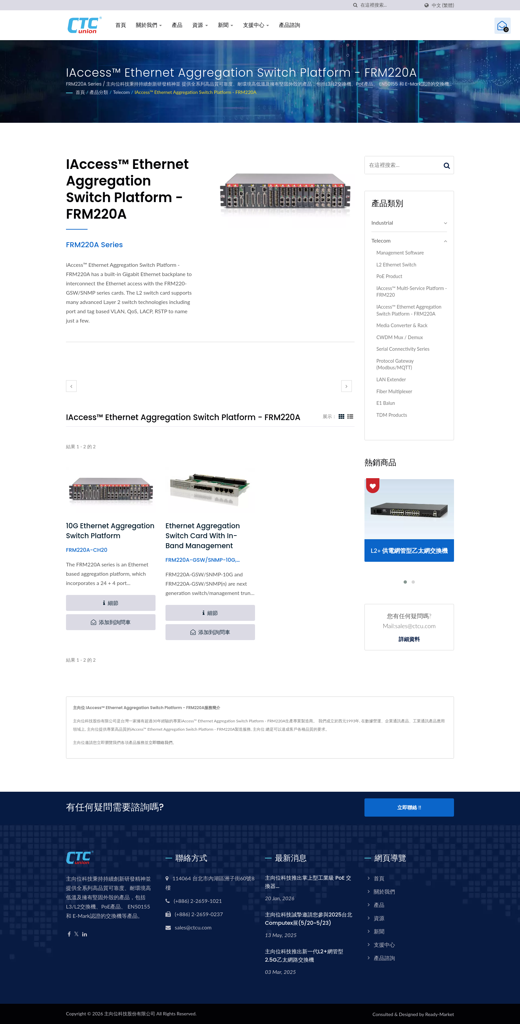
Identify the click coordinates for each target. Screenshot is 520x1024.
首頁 (120, 25)
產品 (177, 25)
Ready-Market (439, 1013)
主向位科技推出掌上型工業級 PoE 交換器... (308, 881)
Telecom (121, 92)
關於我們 (149, 25)
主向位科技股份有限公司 (129, 1013)
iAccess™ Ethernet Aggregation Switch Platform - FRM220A (196, 92)
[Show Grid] (341, 416)
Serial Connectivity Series (402, 349)
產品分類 (99, 92)
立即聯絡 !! (409, 807)
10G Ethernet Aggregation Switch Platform (110, 531)
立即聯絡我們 (160, 742)
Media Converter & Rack (401, 325)
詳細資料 (409, 639)
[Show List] (350, 416)
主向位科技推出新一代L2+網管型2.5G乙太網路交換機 (304, 955)
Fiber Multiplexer (394, 391)
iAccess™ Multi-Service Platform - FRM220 (411, 291)
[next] (346, 386)
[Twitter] (76, 933)
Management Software (400, 253)
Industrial (382, 222)
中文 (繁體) (443, 5)
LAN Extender (391, 379)
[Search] (390, 5)
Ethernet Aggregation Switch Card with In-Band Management (202, 535)
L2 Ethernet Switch (396, 264)
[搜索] (355, 5)
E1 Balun (385, 403)
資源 (200, 25)
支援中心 (256, 25)
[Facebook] (69, 933)
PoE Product (389, 276)
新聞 (225, 25)
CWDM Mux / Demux (399, 337)
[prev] (71, 386)
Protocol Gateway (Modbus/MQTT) (395, 364)
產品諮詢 (289, 25)
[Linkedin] (84, 933)
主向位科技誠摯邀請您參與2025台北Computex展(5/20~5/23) (308, 918)
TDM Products (391, 415)
